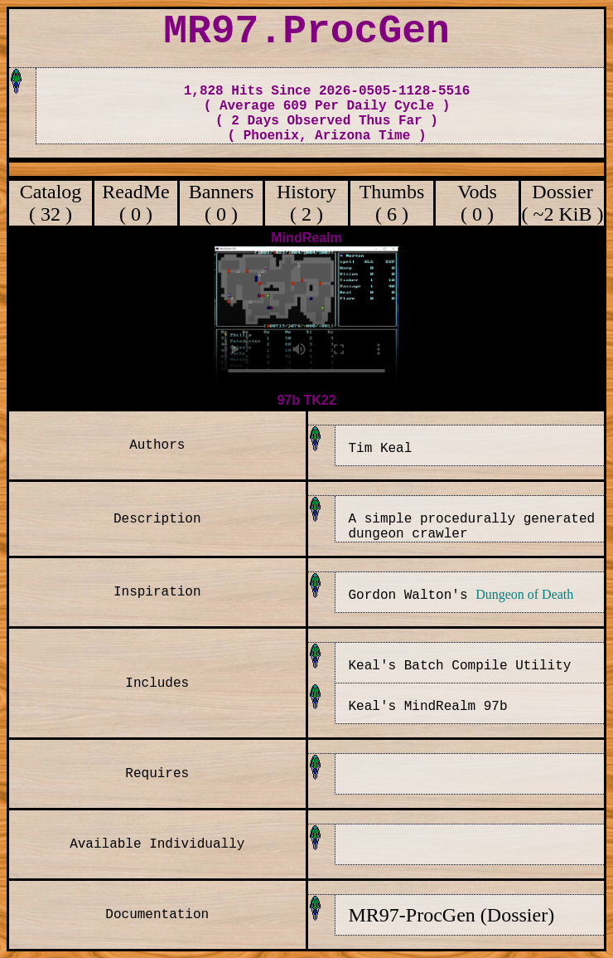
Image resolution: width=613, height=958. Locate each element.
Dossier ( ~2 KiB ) (563, 203)
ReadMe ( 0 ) (135, 203)
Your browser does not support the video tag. (306, 317)
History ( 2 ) (306, 203)
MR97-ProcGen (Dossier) (452, 915)
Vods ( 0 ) (477, 203)
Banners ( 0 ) (221, 203)
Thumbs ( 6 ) (392, 203)
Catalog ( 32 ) (51, 203)
